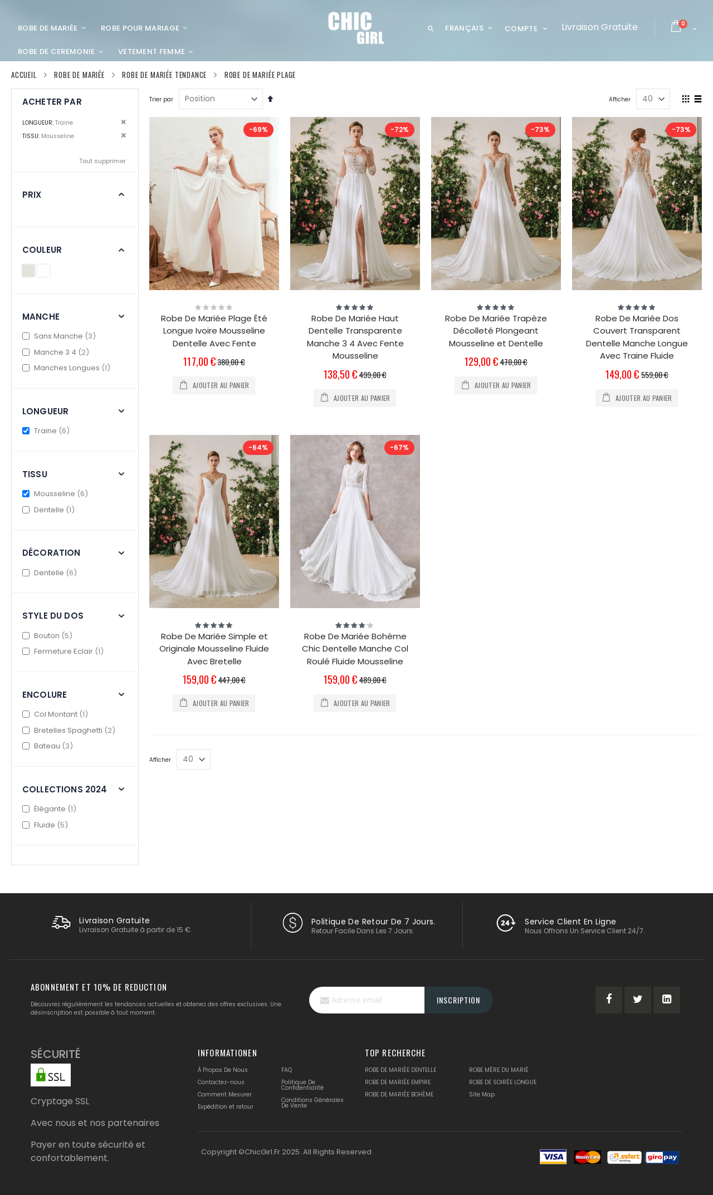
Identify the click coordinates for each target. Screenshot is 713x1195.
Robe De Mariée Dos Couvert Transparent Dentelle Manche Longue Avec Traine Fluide (637, 337)
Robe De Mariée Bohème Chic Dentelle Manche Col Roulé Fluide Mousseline (355, 648)
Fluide (46, 825)
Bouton (48, 635)
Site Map (482, 1094)
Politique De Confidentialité (302, 1085)
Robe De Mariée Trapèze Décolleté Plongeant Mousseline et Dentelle (496, 330)
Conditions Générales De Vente (312, 1103)
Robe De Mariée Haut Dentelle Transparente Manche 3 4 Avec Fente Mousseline (355, 337)
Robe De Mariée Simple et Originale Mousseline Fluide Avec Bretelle (214, 648)
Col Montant (56, 714)
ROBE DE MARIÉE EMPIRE (398, 1082)
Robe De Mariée (79, 75)
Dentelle (49, 510)
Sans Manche (60, 336)
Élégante (50, 809)
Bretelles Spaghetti (70, 730)
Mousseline (56, 493)
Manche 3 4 (57, 352)
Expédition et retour (225, 1107)
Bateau (49, 746)
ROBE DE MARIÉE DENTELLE (400, 1070)
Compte (521, 28)
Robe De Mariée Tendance (164, 75)
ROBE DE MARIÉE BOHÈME (399, 1094)
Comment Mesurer (225, 1094)
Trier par (161, 99)
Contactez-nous (221, 1082)
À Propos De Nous (223, 1070)
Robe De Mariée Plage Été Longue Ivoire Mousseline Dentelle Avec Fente (214, 330)
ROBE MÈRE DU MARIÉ (499, 1070)
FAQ (286, 1070)
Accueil (24, 74)
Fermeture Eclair (64, 651)
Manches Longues (67, 368)
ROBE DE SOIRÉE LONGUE (502, 1082)
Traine (47, 430)
